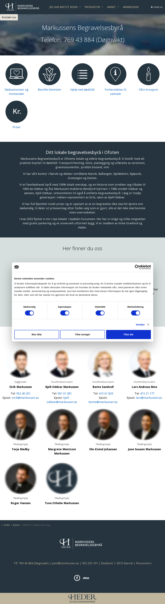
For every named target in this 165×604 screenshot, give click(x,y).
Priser (17, 127)
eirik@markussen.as (25, 398)
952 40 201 (23, 393)
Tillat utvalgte (82, 334)
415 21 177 (147, 393)
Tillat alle (128, 334)
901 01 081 (65, 393)
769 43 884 (79, 39)
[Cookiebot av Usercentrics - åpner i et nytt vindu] (137, 267)
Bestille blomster (49, 89)
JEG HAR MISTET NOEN (63, 7)
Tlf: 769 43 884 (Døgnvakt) (31, 563)
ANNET (111, 7)
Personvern (143, 563)
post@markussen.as (65, 563)
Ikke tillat (37, 334)
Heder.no (157, 6)
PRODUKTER (92, 7)
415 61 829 (106, 393)
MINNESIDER (131, 7)
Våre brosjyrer (148, 89)
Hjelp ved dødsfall (82, 89)
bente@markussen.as (103, 402)
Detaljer (140, 324)
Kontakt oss (9, 17)
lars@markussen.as (149, 398)
